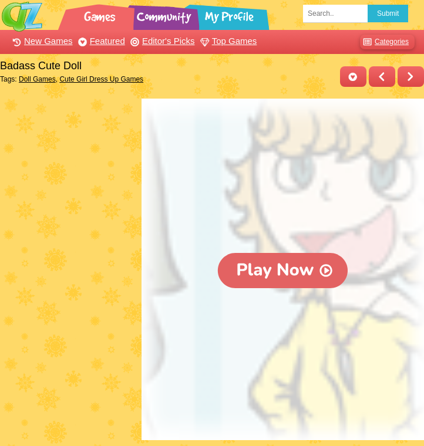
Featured (100, 41)
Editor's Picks (161, 41)
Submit (388, 13)
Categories (384, 42)
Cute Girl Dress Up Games (101, 79)
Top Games (227, 41)
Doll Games (37, 79)
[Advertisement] (68, 157)
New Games (41, 41)
